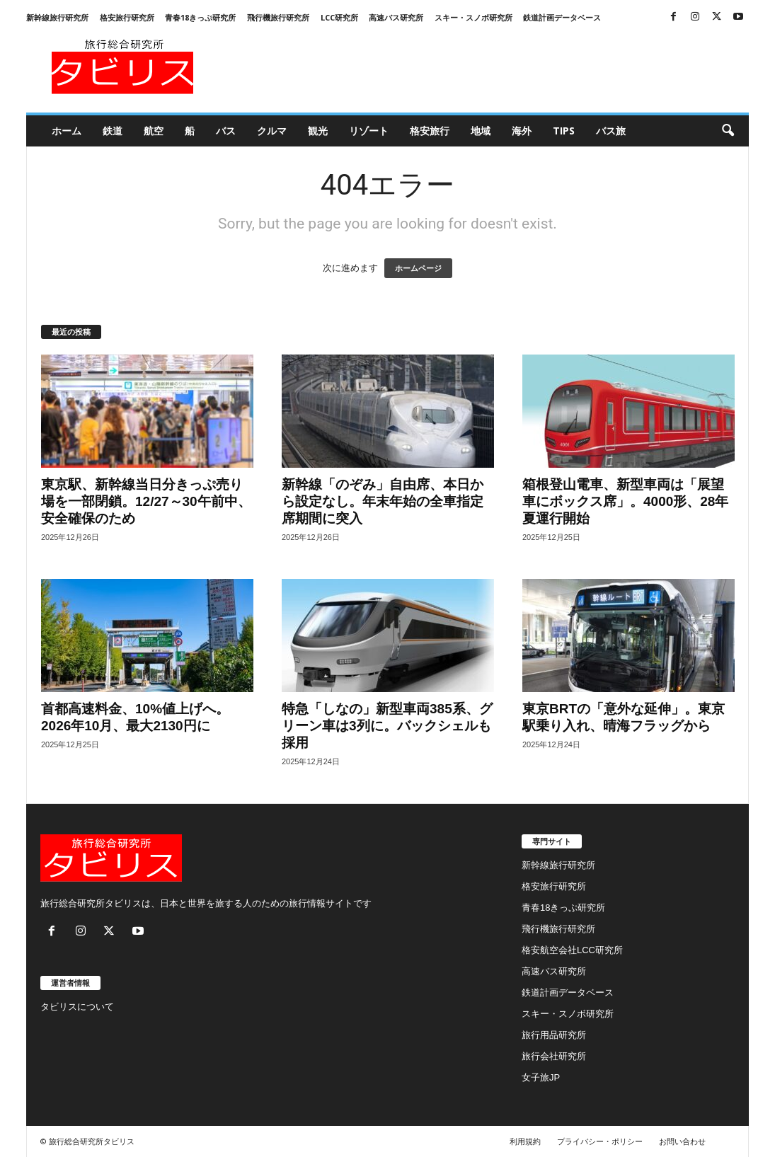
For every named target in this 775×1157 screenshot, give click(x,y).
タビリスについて (77, 1006)
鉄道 (112, 130)
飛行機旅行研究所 (278, 17)
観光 (318, 130)
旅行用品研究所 (554, 1035)
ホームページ (418, 268)
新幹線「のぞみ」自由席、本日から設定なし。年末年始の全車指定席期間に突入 (382, 501)
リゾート (369, 130)
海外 (522, 130)
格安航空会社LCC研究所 (572, 950)
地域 (480, 130)
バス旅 (611, 130)
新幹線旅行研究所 (57, 17)
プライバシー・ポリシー (600, 1141)
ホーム (66, 130)
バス (226, 130)
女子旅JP (541, 1077)
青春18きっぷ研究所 (200, 17)
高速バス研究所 (396, 17)
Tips (564, 130)
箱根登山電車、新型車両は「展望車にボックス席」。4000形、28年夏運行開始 (625, 501)
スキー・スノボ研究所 (473, 17)
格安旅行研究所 (127, 17)
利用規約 (525, 1141)
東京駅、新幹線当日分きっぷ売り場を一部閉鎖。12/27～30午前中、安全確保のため (146, 501)
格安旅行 (429, 130)
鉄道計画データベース (562, 17)
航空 (153, 130)
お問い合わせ (682, 1141)
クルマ (272, 130)
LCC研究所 (339, 17)
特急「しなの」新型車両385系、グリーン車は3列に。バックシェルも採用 (387, 725)
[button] (727, 130)
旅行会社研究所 (554, 1056)
